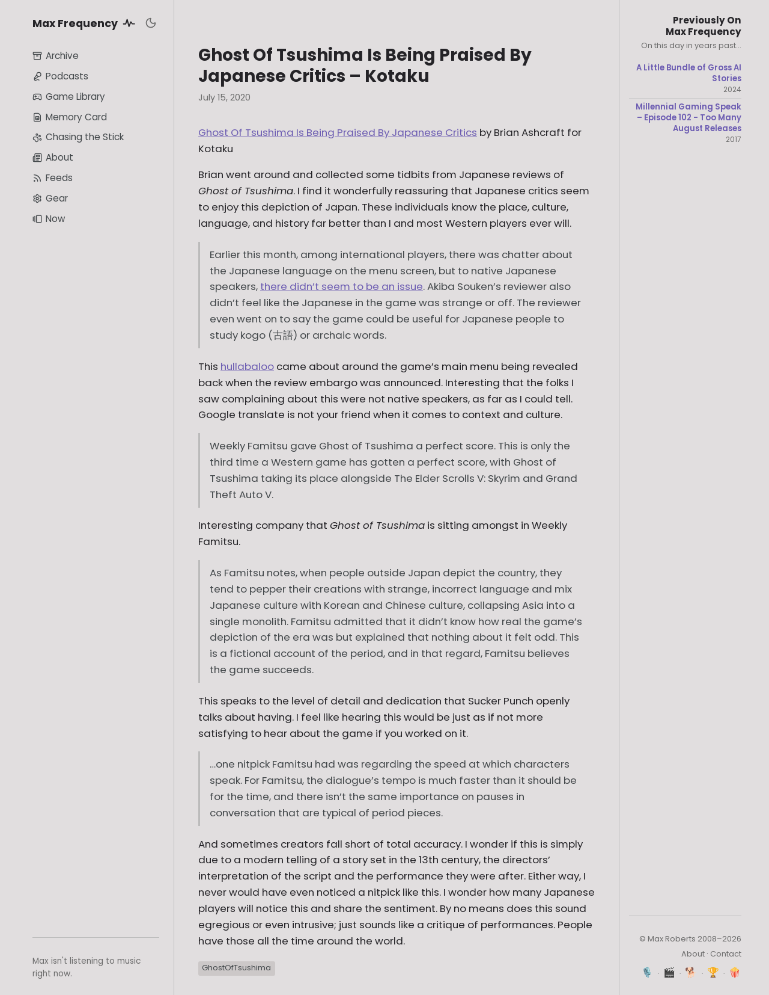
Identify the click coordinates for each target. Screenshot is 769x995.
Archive (55, 55)
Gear (50, 198)
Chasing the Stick (78, 137)
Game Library (68, 96)
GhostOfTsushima (236, 968)
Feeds (52, 177)
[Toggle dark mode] (150, 22)
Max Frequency (85, 23)
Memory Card (69, 117)
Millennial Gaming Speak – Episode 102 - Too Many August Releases (688, 118)
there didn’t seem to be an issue (341, 286)
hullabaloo (247, 366)
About (52, 157)
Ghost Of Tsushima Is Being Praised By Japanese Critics (337, 132)
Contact (725, 954)
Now (48, 218)
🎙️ (647, 972)
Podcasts (60, 76)
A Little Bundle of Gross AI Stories (688, 73)
